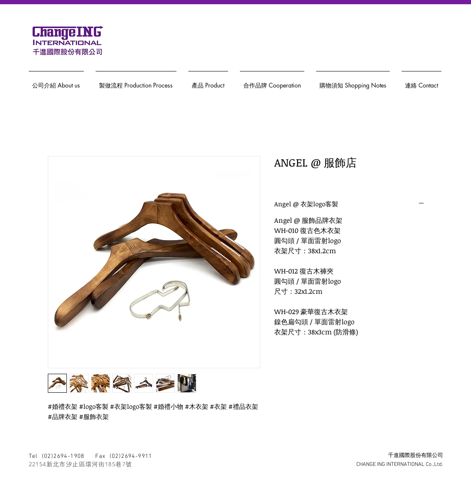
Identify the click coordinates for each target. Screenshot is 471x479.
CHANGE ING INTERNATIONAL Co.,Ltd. (399, 464)
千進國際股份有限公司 (415, 455)
